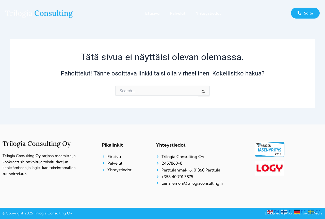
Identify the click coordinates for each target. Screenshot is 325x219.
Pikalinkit (112, 145)
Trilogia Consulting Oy (37, 143)
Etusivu (152, 13)
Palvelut (178, 13)
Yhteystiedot (208, 13)
